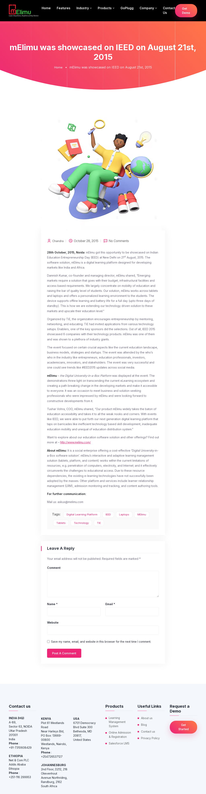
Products (105, 8)
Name (52, 604)
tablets (61, 522)
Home (46, 8)
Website (53, 622)
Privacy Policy (150, 737)
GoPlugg (127, 8)
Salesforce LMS (119, 743)
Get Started (183, 727)
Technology (81, 522)
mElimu (141, 514)
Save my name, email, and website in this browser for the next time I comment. (101, 641)
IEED (108, 514)
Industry (82, 8)
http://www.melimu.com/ (75, 442)
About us (147, 718)
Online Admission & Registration (120, 735)
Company (147, 8)
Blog (144, 724)
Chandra (58, 241)
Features (63, 8)
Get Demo (186, 10)
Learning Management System (117, 722)
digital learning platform (82, 514)
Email (110, 604)
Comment (54, 567)
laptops (124, 514)
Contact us (169, 10)
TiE (99, 522)
